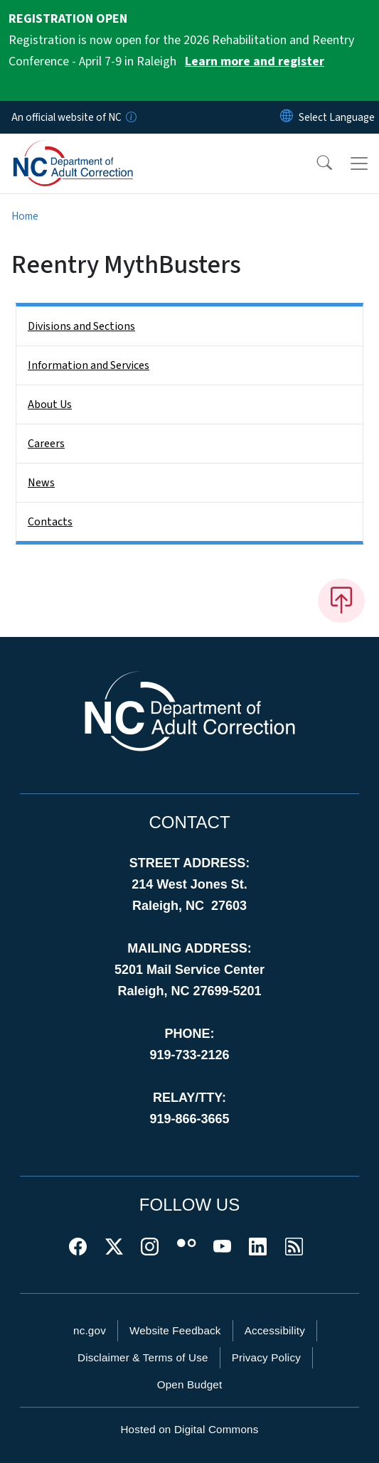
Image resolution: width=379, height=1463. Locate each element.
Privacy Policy (266, 1357)
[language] (337, 117)
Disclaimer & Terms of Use (143, 1357)
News (41, 483)
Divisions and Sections (81, 326)
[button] (315, 163)
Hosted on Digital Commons (189, 1429)
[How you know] (130, 117)
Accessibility (275, 1330)
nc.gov (89, 1330)
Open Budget (190, 1384)
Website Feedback (175, 1330)
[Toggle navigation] (359, 163)
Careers (46, 443)
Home (24, 216)
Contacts (50, 522)
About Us (50, 404)
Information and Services (88, 365)
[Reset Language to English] (286, 117)
